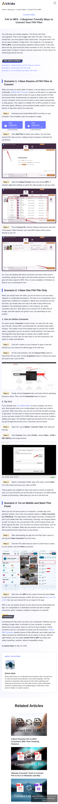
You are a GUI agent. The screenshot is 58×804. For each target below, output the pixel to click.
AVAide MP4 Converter (19, 92)
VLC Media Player (23, 406)
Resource (11, 9)
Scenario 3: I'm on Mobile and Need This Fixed (19, 71)
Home (4, 9)
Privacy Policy (51, 798)
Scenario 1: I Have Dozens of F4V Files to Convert (21, 65)
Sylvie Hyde (9, 646)
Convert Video (21, 9)
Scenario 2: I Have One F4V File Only (16, 68)
